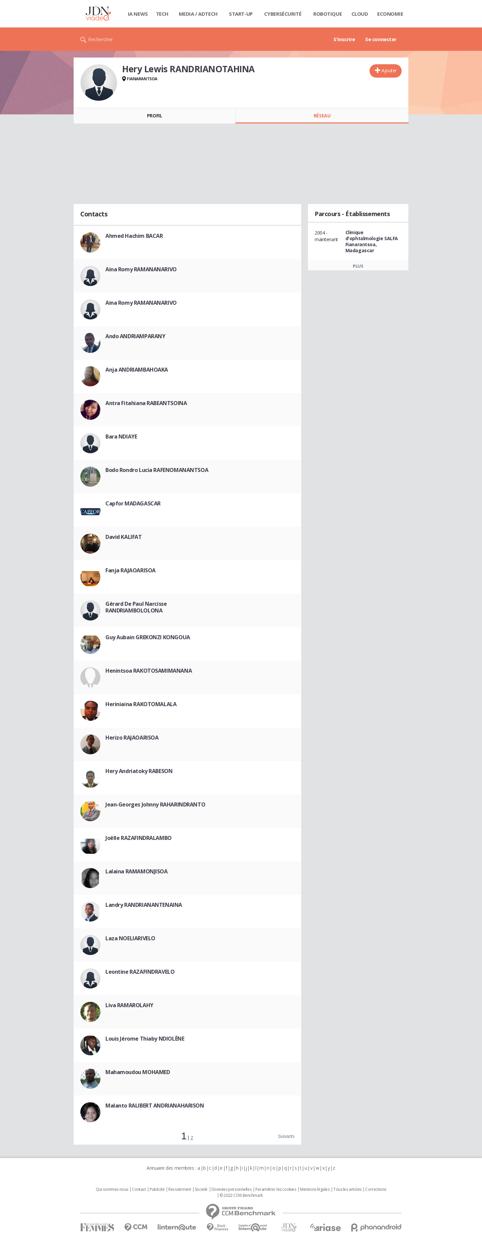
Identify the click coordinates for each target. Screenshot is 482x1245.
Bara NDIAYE (121, 436)
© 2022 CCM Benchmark (241, 1195)
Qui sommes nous (112, 1189)
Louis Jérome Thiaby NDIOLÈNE (144, 1038)
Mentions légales (314, 1189)
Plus (358, 266)
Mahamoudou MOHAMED (137, 1072)
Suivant (285, 1136)
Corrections (375, 1189)
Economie (390, 13)
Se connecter (381, 39)
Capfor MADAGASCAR (133, 503)
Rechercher (100, 39)
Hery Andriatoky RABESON (138, 771)
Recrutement (179, 1189)
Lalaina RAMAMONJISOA (136, 871)
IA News (138, 13)
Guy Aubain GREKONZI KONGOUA (147, 637)
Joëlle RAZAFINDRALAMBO (138, 838)
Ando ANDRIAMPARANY (135, 336)
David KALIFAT (123, 537)
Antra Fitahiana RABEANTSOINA (146, 403)
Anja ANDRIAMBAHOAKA (136, 369)
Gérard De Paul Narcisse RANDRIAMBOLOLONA (136, 607)
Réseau (322, 115)
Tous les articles (347, 1189)
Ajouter (389, 70)
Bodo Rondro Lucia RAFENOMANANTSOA (156, 470)
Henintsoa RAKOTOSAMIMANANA (148, 670)
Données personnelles (232, 1189)
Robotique (327, 13)
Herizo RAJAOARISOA (131, 737)
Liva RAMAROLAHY (129, 1005)
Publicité (157, 1189)
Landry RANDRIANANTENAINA (143, 904)
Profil (154, 115)
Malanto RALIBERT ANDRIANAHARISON (154, 1105)
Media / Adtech (198, 13)
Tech (162, 13)
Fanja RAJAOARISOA (130, 570)
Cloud (359, 13)
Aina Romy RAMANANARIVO (141, 269)
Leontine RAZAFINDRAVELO (139, 971)
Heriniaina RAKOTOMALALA (140, 704)
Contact (139, 1189)
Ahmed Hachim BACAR (134, 236)
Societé (201, 1189)
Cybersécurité (283, 13)
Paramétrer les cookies (275, 1189)
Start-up (241, 13)
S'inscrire (344, 39)
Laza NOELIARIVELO (130, 938)
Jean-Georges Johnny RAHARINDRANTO (155, 804)
